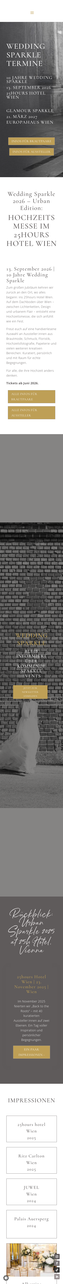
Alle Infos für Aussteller (24, 412)
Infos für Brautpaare (31, 141)
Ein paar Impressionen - (31, 1052)
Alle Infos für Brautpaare (24, 396)
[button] (6, 1278)
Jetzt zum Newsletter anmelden (30, 692)
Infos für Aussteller (32, 152)
